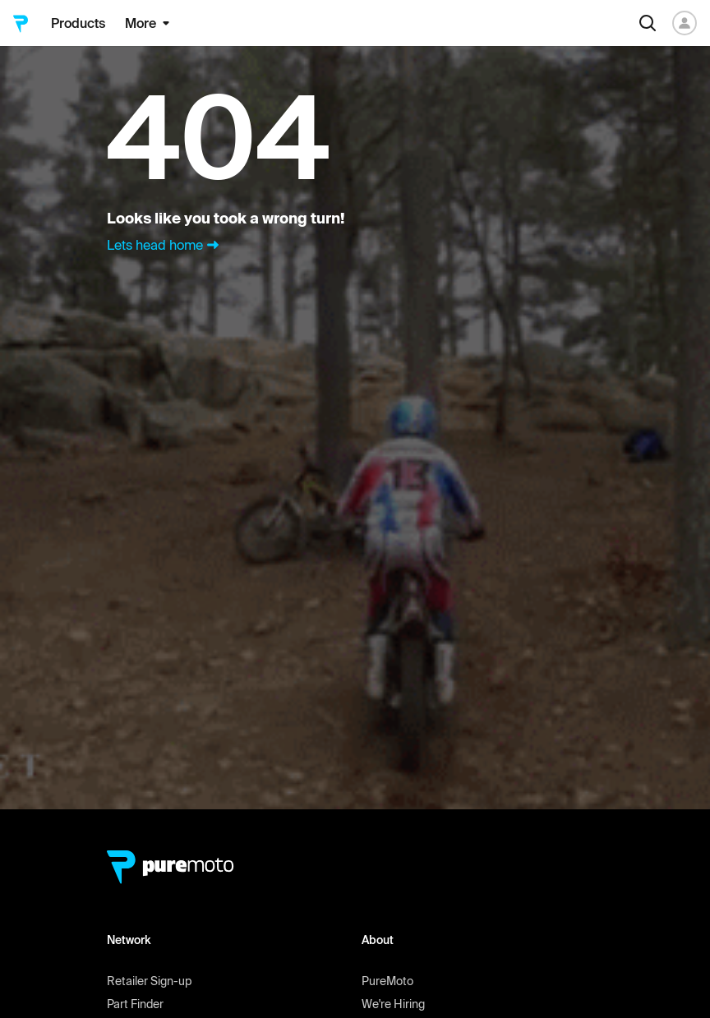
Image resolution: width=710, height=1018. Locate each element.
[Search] (647, 23)
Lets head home (165, 245)
